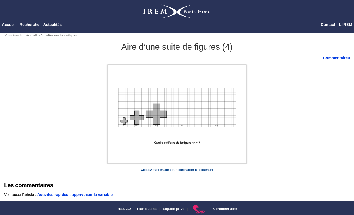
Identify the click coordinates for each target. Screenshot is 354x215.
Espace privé (173, 209)
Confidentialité (225, 209)
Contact (328, 24)
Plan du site (147, 209)
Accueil (9, 24)
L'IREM (345, 24)
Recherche (30, 24)
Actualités (52, 24)
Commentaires (336, 58)
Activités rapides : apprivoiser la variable (75, 194)
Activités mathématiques (58, 35)
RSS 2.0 (124, 209)
